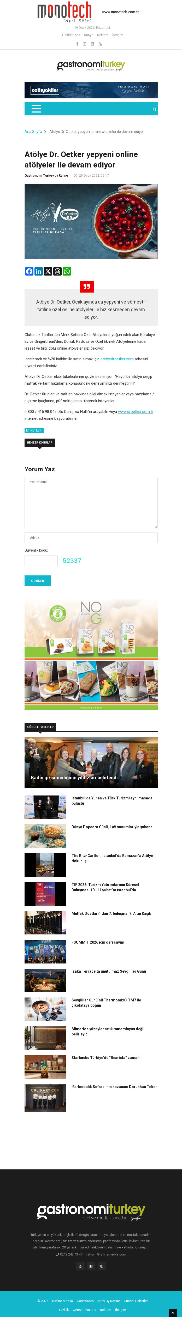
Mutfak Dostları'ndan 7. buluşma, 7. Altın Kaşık (111, 913)
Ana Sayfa (33, 132)
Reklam (102, 35)
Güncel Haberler (136, 1301)
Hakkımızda (71, 35)
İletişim (117, 35)
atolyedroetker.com (117, 359)
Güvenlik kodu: (36, 550)
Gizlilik (64, 1310)
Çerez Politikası (84, 1310)
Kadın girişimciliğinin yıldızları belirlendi (74, 777)
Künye (88, 35)
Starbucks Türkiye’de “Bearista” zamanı (106, 1058)
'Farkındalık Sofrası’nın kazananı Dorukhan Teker (114, 1087)
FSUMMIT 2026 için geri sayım (98, 942)
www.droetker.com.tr (135, 411)
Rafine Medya (62, 1301)
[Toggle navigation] (35, 109)
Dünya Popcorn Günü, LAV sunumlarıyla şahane (112, 827)
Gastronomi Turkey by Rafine (46, 175)
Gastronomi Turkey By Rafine (98, 1301)
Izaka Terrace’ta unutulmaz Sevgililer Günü (109, 971)
